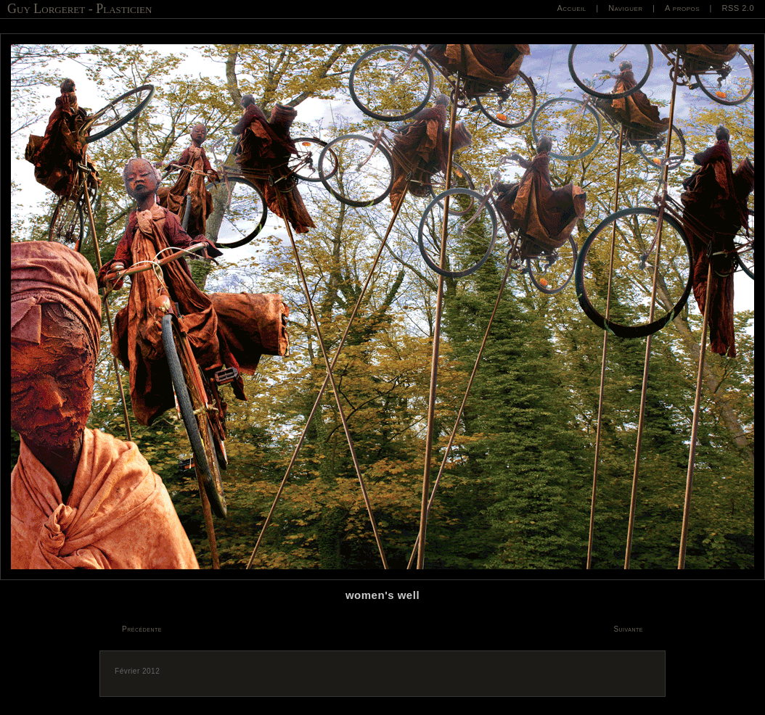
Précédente (142, 629)
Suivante (628, 629)
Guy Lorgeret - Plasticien (79, 8)
